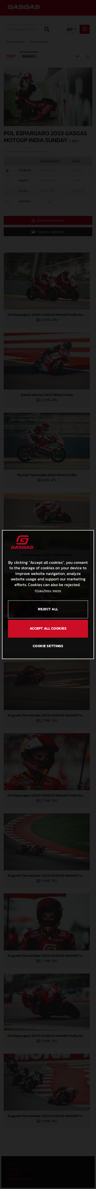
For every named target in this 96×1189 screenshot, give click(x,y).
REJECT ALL (48, 609)
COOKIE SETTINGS (48, 646)
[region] (48, 594)
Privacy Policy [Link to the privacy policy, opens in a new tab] (43, 591)
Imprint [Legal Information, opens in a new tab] (57, 591)
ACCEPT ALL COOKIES (48, 628)
